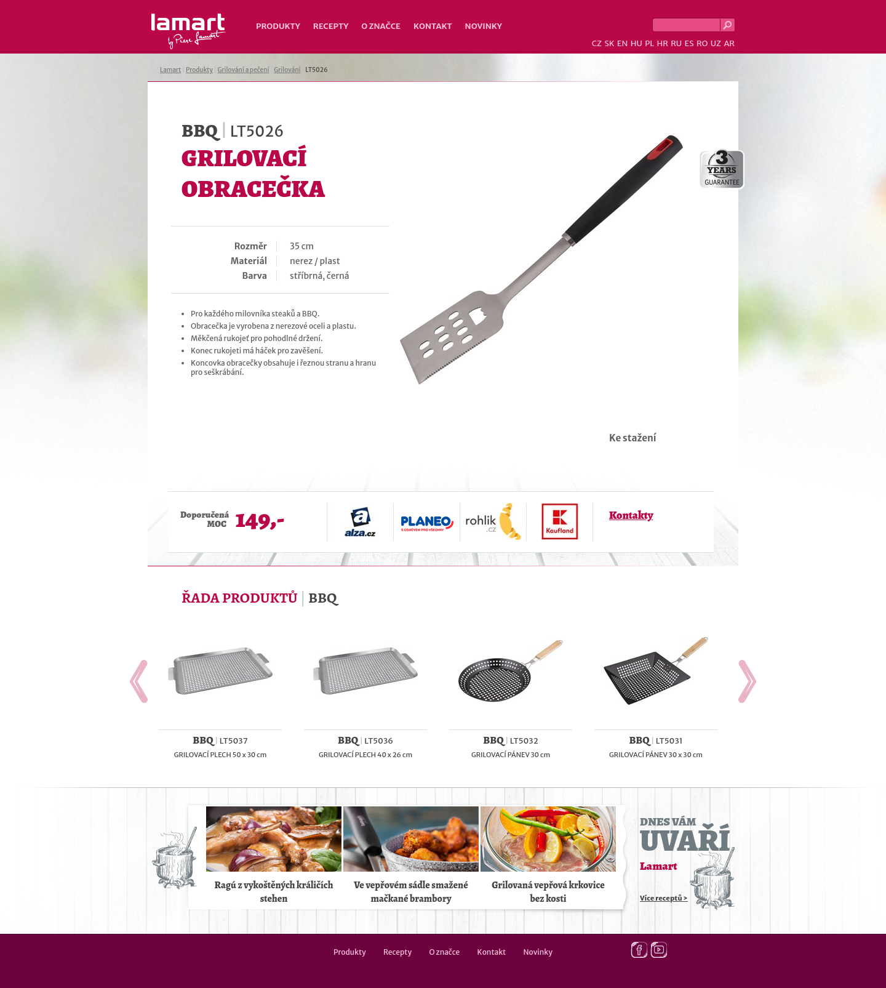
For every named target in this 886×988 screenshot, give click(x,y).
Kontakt (432, 26)
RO (702, 43)
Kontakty (631, 515)
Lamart (188, 31)
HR (662, 43)
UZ (716, 43)
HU (636, 43)
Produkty (278, 26)
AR (729, 43)
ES (689, 43)
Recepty (330, 26)
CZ (597, 43)
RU (676, 43)
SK (609, 43)
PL (649, 43)
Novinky (483, 26)
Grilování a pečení (243, 70)
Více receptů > (664, 898)
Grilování (287, 70)
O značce (381, 26)
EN (622, 43)
